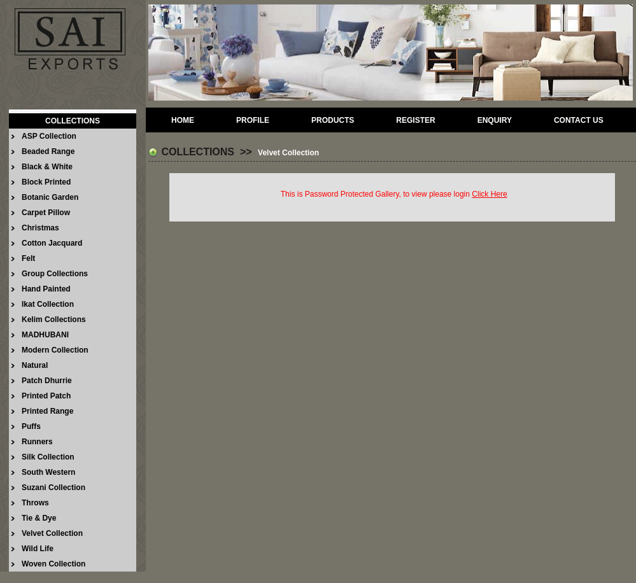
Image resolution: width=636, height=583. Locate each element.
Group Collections (55, 273)
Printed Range (47, 411)
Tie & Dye (39, 518)
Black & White (47, 166)
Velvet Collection (52, 533)
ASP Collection (49, 136)
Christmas (40, 227)
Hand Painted (46, 288)
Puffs (31, 426)
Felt (28, 258)
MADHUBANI (45, 334)
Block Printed (46, 182)
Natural (35, 365)
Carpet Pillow (46, 212)
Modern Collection (55, 350)
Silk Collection (48, 457)
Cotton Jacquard (52, 243)
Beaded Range (48, 151)
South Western (48, 472)
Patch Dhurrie (47, 380)
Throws (35, 502)
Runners (37, 441)
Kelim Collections (54, 319)
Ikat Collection (48, 304)
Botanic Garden (50, 197)
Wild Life (37, 548)
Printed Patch (46, 395)
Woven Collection (53, 563)
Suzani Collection (53, 487)
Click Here (489, 194)
